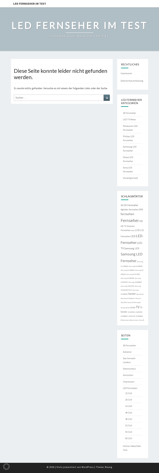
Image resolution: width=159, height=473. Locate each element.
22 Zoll (128, 393)
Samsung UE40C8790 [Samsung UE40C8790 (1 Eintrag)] (127, 286)
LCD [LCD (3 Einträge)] (137, 230)
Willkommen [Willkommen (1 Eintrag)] (125, 320)
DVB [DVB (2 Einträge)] (141, 209)
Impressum (126, 73)
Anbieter (127, 351)
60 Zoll (128, 438)
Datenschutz (129, 368)
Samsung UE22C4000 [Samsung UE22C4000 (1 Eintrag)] (133, 274)
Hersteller (128, 375)
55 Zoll (128, 431)
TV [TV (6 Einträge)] (137, 307)
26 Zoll (128, 399)
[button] (6, 466)
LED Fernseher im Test (29, 3)
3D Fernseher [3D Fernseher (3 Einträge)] (131, 205)
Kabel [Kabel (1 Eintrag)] (133, 230)
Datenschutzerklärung (132, 80)
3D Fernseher (129, 113)
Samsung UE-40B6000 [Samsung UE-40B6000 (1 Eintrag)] (136, 266)
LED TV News (129, 119)
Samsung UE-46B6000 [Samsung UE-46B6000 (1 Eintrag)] (128, 270)
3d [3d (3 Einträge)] (122, 205)
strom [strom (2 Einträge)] (132, 307)
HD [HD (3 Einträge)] (141, 221)
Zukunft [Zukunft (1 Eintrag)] (141, 320)
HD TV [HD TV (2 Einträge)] (123, 226)
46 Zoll (128, 419)
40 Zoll (128, 412)
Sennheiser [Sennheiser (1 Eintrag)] (140, 294)
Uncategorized (130, 177)
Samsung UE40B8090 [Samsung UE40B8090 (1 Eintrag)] (135, 282)
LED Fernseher (130, 388)
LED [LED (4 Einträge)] (133, 236)
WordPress (88, 467)
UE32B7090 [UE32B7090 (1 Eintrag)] (131, 312)
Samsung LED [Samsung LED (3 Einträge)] (131, 248)
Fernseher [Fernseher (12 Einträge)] (130, 220)
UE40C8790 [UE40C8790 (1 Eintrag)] (131, 316)
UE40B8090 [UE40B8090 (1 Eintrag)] (124, 316)
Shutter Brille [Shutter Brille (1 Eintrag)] (125, 308)
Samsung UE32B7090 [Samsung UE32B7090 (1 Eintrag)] (127, 278)
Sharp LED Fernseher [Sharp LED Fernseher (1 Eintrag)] (134, 302)
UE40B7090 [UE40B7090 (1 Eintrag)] (138, 312)
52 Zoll (128, 425)
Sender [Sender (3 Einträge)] (132, 293)
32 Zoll (128, 406)
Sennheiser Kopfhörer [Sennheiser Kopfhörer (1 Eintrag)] (128, 298)
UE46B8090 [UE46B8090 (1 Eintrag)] (139, 316)
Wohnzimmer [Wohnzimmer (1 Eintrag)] (133, 320)
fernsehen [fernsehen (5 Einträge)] (127, 214)
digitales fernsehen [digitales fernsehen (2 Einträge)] (129, 209)
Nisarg (108, 467)
